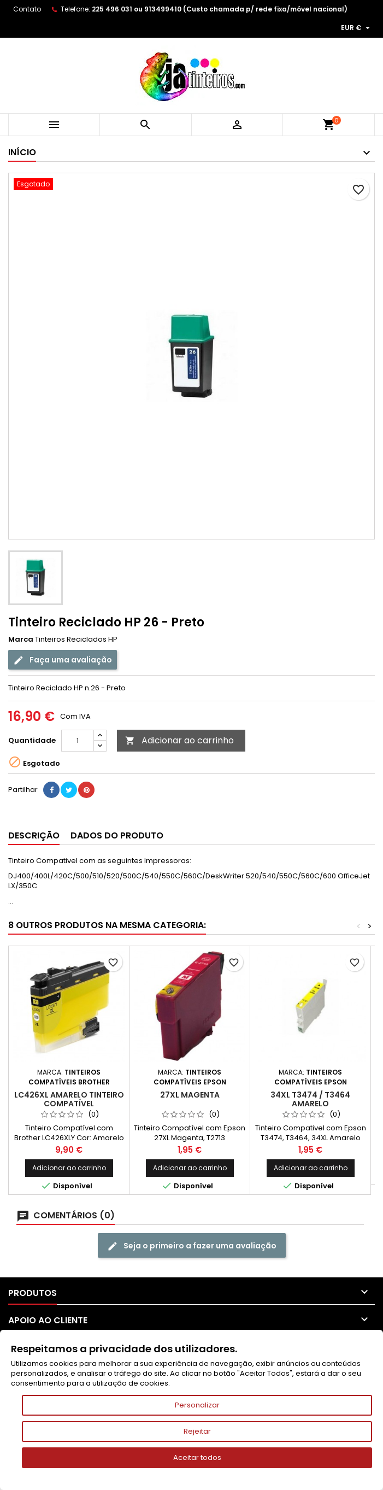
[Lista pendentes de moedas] (357, 28)
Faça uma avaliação (62, 660)
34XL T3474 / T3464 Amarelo (310, 1099)
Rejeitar (197, 1431)
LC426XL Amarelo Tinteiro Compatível (69, 1099)
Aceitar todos (197, 1457)
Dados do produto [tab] (116, 835)
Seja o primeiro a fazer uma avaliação (191, 1246)
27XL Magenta (190, 1094)
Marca (20, 639)
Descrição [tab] (34, 835)
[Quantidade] (77, 741)
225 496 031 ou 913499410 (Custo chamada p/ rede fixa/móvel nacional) (219, 9)
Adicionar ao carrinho (179, 740)
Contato (27, 9)
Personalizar (197, 1405)
